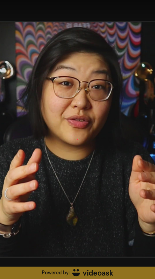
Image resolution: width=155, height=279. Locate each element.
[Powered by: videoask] (77, 273)
